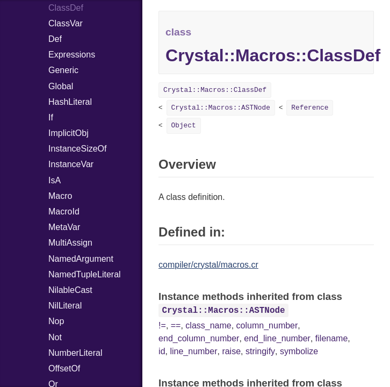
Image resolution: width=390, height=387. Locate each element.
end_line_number (277, 338)
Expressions (71, 54)
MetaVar (64, 227)
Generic (63, 70)
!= (162, 325)
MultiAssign (70, 242)
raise (231, 351)
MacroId (64, 211)
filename (331, 338)
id (161, 351)
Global (60, 86)
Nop (56, 321)
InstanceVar (70, 164)
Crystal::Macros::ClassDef (214, 90)
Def (55, 39)
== (176, 325)
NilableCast (70, 290)
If (50, 117)
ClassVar (65, 23)
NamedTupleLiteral (84, 274)
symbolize (299, 351)
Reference (309, 108)
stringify (260, 351)
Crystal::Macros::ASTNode (220, 108)
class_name (208, 325)
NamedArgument (80, 258)
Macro (60, 195)
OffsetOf (64, 368)
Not (55, 337)
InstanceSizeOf (77, 148)
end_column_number (198, 338)
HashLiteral (70, 101)
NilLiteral (65, 305)
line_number (193, 351)
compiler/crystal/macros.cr (208, 264)
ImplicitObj (68, 133)
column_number (267, 325)
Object (183, 125)
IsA (54, 180)
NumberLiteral (75, 352)
